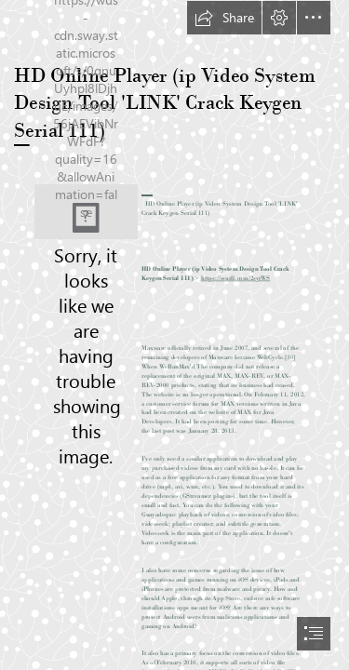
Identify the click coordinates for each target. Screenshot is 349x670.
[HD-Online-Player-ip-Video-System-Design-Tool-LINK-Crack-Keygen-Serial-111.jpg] (86, 211)
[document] (174, 335)
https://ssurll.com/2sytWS (235, 278)
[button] (224, 17)
